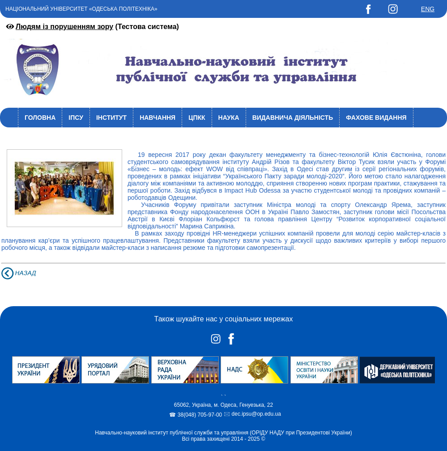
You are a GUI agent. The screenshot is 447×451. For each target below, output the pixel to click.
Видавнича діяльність (292, 117)
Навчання (157, 117)
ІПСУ (75, 117)
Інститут (111, 117)
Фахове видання (376, 117)
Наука (228, 117)
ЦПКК (196, 117)
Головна (40, 117)
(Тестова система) (91, 26)
